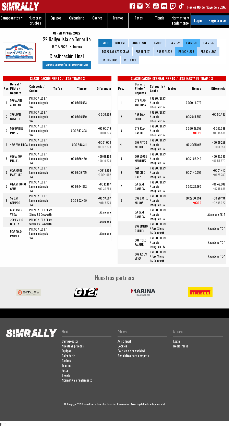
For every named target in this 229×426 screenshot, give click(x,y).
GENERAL (120, 43)
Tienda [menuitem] (159, 18)
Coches (66, 360)
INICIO (105, 43)
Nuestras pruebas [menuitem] (35, 20)
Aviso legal (124, 341)
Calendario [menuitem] (76, 18)
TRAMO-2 (174, 43)
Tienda (66, 375)
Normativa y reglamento (77, 380)
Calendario (68, 355)
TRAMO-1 (157, 43)
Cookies (122, 346)
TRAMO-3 (191, 43)
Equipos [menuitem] (55, 18)
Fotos (65, 370)
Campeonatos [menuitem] (10, 18)
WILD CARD (130, 60)
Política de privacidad (131, 350)
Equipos (66, 350)
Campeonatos (70, 341)
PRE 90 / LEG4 (208, 51)
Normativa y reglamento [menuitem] (180, 20)
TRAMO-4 (208, 43)
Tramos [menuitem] (118, 18)
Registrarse (217, 20)
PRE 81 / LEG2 (164, 51)
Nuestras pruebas (73, 346)
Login (198, 20)
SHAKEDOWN (139, 43)
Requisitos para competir (133, 355)
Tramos (66, 365)
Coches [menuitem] (97, 18)
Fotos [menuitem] (139, 18)
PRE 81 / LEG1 (143, 51)
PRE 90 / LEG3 (186, 51)
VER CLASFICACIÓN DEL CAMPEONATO (67, 65)
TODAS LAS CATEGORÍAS (115, 51)
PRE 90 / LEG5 (109, 60)
